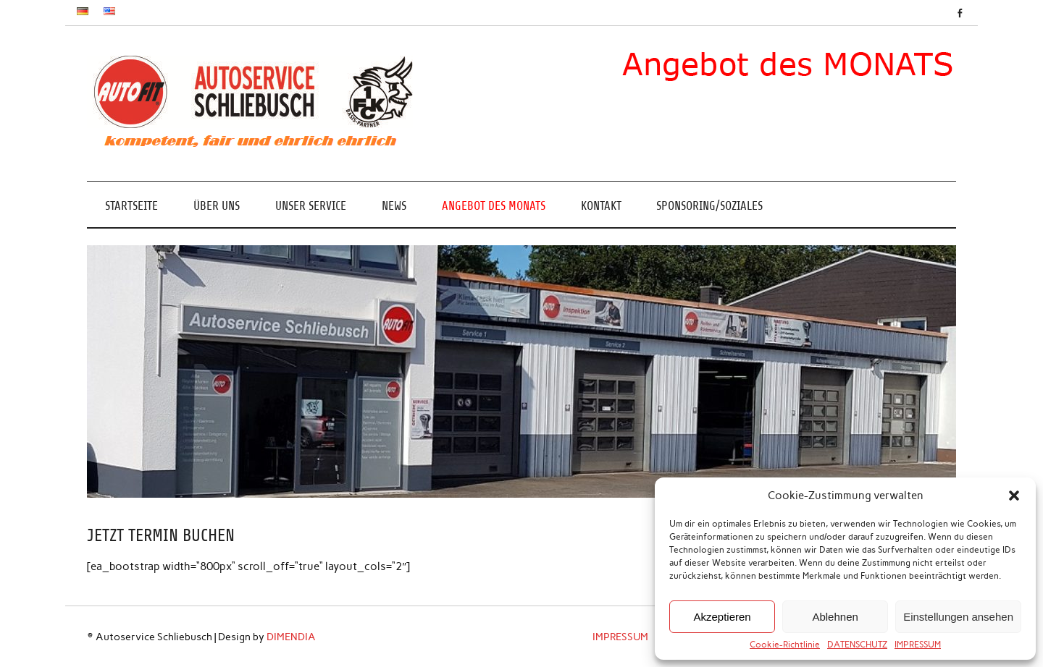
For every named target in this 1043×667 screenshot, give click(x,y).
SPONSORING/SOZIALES (709, 206)
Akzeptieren (721, 617)
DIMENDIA (291, 636)
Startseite (131, 206)
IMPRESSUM (918, 644)
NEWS (394, 206)
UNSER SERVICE (310, 206)
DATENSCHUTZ (857, 644)
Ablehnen (835, 617)
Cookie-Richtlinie (785, 644)
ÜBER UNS (216, 206)
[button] (1014, 495)
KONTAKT (601, 206)
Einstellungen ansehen (958, 617)
